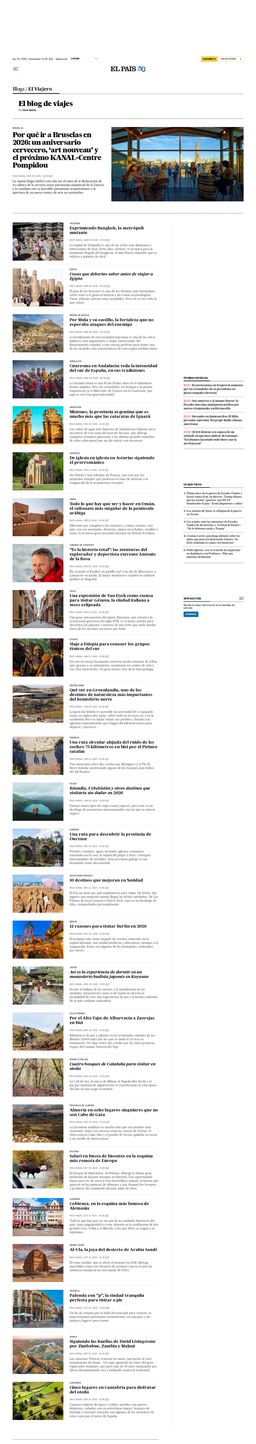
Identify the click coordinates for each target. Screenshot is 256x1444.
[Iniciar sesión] (231, 59)
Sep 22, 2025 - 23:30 (96, 1353)
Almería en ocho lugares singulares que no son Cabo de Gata (114, 1112)
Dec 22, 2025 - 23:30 (96, 846)
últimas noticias (196, 377)
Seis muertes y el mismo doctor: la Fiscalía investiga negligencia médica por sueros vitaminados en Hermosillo (211, 404)
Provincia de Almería (82, 1105)
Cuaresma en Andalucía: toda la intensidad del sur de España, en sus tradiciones (114, 368)
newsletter (192, 598)
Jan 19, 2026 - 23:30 (96, 706)
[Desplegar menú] (16, 69)
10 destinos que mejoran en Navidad (106, 881)
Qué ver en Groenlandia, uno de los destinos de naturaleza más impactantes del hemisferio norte (111, 695)
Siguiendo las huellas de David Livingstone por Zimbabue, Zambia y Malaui (113, 1344)
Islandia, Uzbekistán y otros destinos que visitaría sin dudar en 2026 (110, 791)
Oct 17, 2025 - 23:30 (96, 1215)
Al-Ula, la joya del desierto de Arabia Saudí (113, 1250)
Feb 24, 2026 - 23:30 (96, 424)
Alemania (75, 1199)
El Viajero (40, 89)
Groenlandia (77, 685)
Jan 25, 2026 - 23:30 (96, 656)
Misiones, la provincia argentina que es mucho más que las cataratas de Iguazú (110, 414)
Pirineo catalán (79, 1059)
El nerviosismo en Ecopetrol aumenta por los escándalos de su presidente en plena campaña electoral (213, 389)
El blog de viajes (46, 104)
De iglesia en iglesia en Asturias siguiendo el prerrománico (112, 460)
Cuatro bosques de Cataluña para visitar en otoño (113, 1066)
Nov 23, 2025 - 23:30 (96, 984)
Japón (73, 967)
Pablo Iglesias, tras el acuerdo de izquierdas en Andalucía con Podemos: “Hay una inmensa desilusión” (213, 553)
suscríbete (209, 59)
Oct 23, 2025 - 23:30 (96, 1168)
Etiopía (74, 639)
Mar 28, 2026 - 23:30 (97, 240)
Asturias (75, 453)
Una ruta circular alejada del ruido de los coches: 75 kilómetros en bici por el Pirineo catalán (113, 747)
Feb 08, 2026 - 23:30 (96, 566)
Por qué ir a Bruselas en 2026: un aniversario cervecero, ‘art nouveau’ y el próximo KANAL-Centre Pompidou (57, 149)
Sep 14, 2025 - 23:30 (96, 1399)
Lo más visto (193, 484)
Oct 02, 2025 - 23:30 (97, 1308)
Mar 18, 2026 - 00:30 (97, 286)
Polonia (74, 1151)
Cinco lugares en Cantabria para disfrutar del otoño (113, 1390)
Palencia (75, 1291)
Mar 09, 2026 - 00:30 (97, 378)
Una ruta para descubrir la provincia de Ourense (110, 837)
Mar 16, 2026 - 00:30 (97, 332)
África (73, 1337)
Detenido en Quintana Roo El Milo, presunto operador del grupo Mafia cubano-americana (213, 420)
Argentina (75, 407)
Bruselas (18, 128)
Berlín (73, 922)
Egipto (73, 269)
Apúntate (191, 614)
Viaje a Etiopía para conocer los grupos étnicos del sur (110, 646)
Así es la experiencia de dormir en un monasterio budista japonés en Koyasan (109, 974)
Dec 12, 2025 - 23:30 (96, 888)
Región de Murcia (80, 315)
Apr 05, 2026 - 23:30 (40, 176)
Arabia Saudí (77, 1245)
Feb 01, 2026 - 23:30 (96, 612)
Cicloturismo (77, 1013)
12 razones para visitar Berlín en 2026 (108, 927)
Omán (73, 499)
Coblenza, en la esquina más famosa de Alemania (109, 1206)
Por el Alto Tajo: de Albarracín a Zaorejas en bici (112, 1020)
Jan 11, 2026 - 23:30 (96, 759)
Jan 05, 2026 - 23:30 (96, 800)
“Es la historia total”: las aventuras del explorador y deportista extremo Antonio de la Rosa (113, 554)
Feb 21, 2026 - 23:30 (96, 470)
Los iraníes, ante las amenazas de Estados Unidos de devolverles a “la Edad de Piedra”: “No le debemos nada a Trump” (214, 525)
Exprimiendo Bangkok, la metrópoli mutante (107, 230)
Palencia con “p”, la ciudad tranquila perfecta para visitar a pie (107, 1298)
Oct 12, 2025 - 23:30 (96, 1257)
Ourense (74, 830)
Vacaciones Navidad (81, 876)
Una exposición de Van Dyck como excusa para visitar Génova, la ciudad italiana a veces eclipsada (111, 600)
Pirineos (74, 738)
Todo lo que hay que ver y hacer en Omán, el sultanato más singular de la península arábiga (112, 508)
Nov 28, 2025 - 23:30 (96, 934)
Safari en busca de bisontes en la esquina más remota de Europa (111, 1158)
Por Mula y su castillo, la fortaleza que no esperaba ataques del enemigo (112, 322)
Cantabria (75, 1383)
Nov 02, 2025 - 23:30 (97, 1122)
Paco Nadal (19, 176)
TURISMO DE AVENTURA (82, 545)
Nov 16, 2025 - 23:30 (96, 1030)
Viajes (73, 784)
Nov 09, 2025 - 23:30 (96, 1076)
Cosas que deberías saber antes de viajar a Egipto (111, 276)
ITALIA (73, 591)
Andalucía (76, 361)
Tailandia (75, 223)
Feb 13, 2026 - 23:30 (96, 520)
